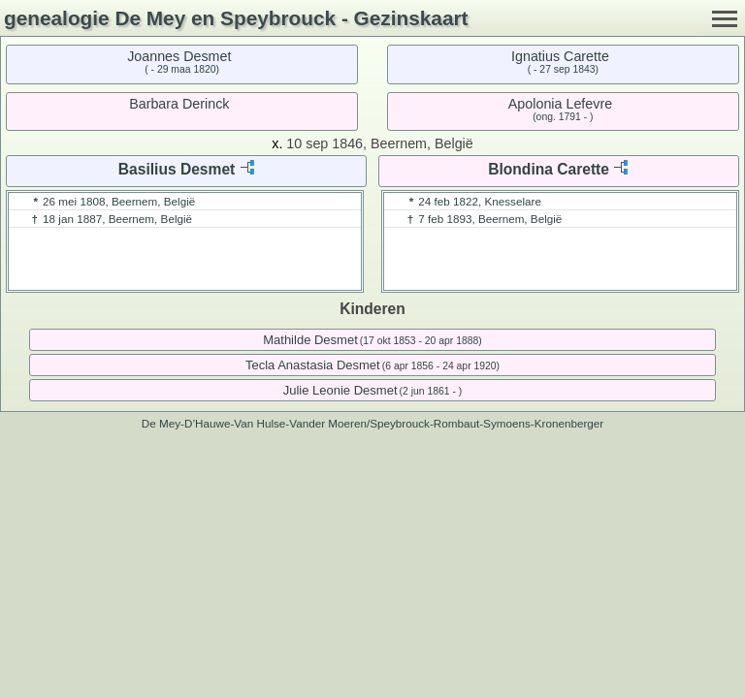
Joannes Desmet (179, 56)
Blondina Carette (548, 169)
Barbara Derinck (179, 103)
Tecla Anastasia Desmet (312, 365)
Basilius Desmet (176, 169)
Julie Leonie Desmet (340, 390)
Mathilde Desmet (310, 340)
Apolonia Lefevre (560, 103)
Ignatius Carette (560, 56)
